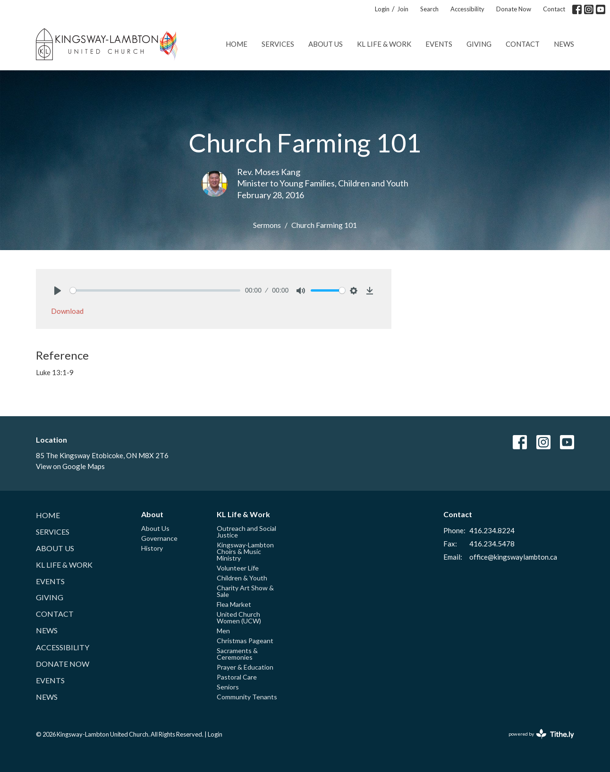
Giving (478, 44)
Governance (159, 538)
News (564, 44)
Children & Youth (242, 578)
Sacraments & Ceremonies (237, 653)
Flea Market (234, 604)
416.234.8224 (492, 530)
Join (402, 9)
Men (223, 631)
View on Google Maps (70, 466)
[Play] (57, 290)
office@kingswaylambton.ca (513, 557)
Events (438, 44)
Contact (554, 9)
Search (429, 9)
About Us (325, 44)
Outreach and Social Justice (246, 531)
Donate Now (513, 9)
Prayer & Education (245, 667)
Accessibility (467, 9)
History (152, 548)
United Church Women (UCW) (239, 617)
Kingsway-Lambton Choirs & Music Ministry (245, 551)
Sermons (267, 224)
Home (236, 44)
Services (278, 44)
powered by (541, 734)
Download (67, 311)
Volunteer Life (238, 568)
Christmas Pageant (245, 641)
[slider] (155, 290)
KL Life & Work (384, 44)
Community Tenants (247, 697)
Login (382, 9)
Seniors (228, 687)
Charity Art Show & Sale (245, 591)
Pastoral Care (237, 677)
